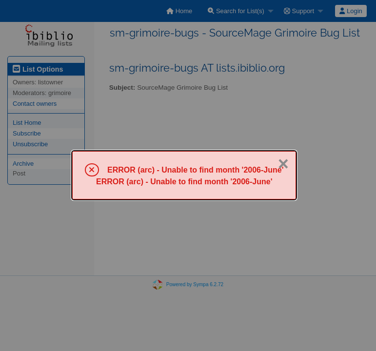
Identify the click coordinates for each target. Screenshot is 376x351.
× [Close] (283, 164)
